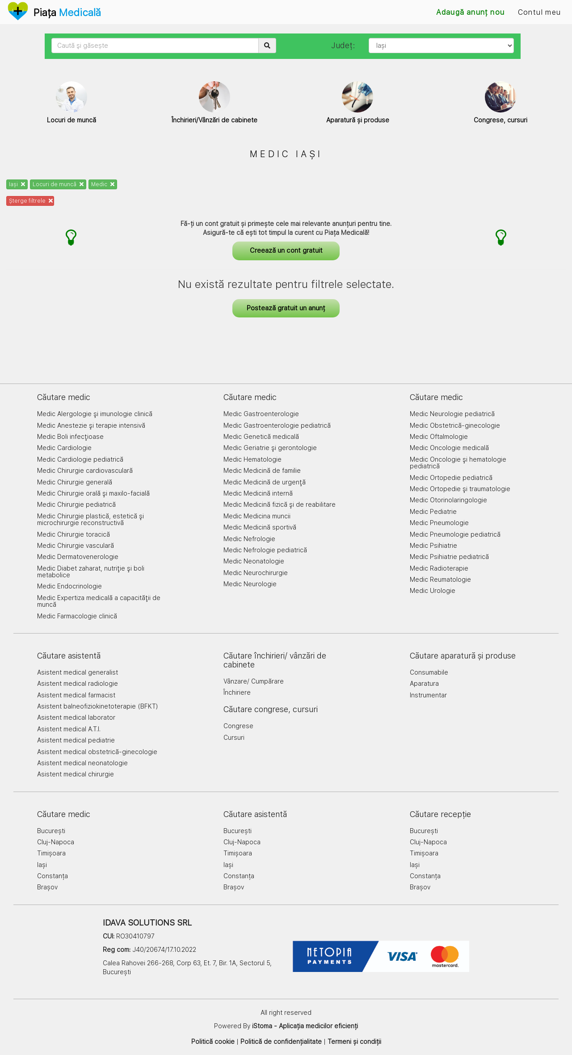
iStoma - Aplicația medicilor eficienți (305, 1026)
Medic (102, 184)
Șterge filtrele (31, 201)
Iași (17, 184)
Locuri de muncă (58, 184)
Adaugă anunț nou (470, 12)
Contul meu (539, 12)
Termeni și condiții (354, 1041)
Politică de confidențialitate (281, 1041)
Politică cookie (213, 1041)
